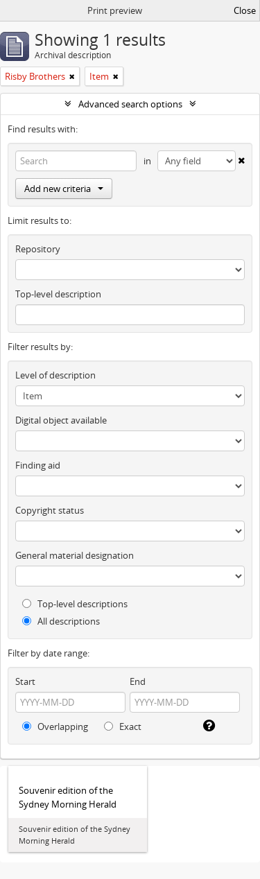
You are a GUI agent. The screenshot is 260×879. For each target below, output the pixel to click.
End (138, 681)
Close (245, 10)
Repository (37, 249)
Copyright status (49, 510)
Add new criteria (63, 188)
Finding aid (37, 465)
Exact (122, 726)
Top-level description (58, 294)
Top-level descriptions (75, 604)
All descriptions (61, 621)
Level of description (55, 375)
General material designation (74, 555)
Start (25, 681)
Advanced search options (130, 104)
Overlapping (55, 726)
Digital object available (61, 420)
